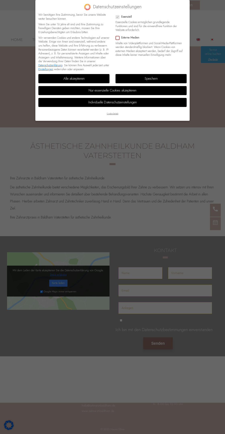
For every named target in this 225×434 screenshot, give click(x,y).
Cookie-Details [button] (112, 114)
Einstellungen (45, 69)
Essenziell (125, 17)
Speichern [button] (151, 78)
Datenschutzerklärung (50, 65)
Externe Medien (129, 38)
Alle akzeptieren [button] (74, 78)
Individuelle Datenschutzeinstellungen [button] (112, 102)
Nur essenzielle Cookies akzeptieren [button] (112, 90)
